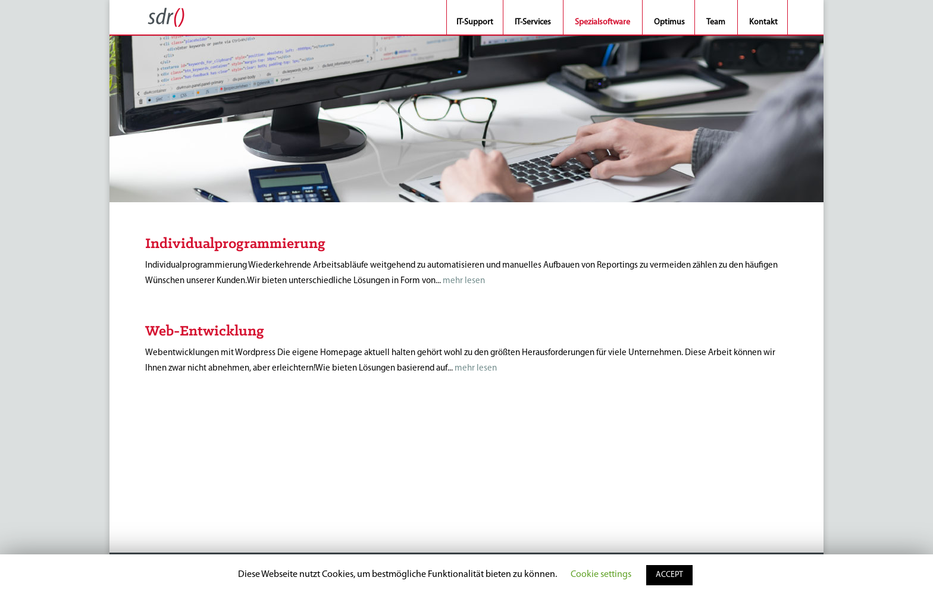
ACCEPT (669, 574)
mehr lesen (464, 281)
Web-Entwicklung (204, 332)
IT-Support (474, 23)
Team (715, 23)
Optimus (669, 23)
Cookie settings (601, 574)
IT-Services (533, 23)
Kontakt (763, 23)
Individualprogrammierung (235, 244)
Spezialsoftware (602, 23)
